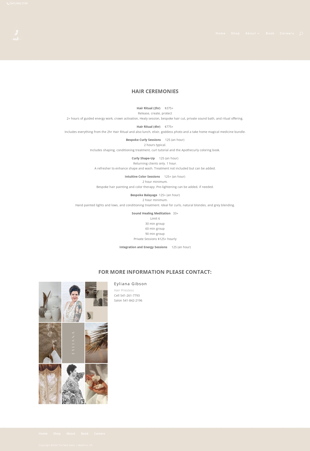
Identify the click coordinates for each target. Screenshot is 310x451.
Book (270, 33)
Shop (235, 33)
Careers (287, 33)
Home (221, 33)
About (250, 33)
